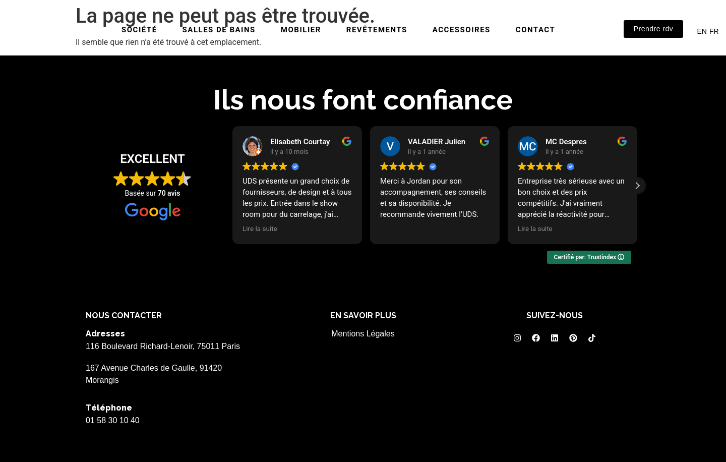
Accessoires (462, 29)
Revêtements (376, 29)
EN (701, 31)
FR (714, 31)
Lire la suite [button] (260, 228)
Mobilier (301, 29)
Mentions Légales (362, 333)
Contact (535, 29)
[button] (637, 185)
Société (139, 29)
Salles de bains (219, 29)
